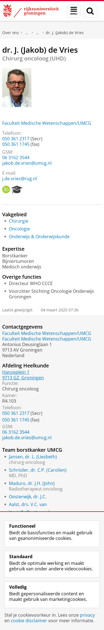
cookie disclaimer (29, 621)
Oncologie (19, 229)
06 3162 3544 (15, 157)
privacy (87, 615)
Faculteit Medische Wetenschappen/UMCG (46, 123)
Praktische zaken (27, 32)
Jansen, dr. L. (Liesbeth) (33, 457)
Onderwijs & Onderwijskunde (39, 236)
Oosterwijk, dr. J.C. (27, 497)
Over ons (10, 32)
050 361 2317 (15, 139)
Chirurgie (18, 221)
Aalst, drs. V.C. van (28, 504)
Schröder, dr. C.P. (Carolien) (38, 470)
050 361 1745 (15, 144)
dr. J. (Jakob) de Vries (65, 32)
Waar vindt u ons (37, 32)
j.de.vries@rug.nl (19, 179)
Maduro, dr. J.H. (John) (32, 483)
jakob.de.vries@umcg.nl (27, 163)
